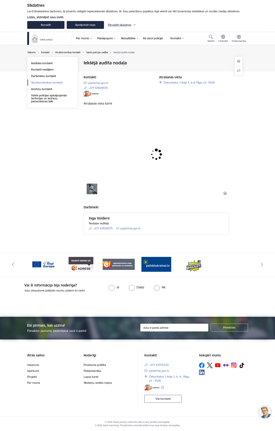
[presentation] (144, 303)
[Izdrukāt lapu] (239, 61)
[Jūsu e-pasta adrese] (174, 327)
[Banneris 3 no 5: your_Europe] (43, 264)
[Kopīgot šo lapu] (239, 70)
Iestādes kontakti (42, 63)
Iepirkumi (33, 371)
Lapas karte (91, 377)
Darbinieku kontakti (43, 76)
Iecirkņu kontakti (41, 89)
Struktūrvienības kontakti (47, 82)
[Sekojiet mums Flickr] (226, 365)
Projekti (32, 377)
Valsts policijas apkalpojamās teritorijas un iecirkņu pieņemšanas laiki (49, 98)
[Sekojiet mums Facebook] (202, 365)
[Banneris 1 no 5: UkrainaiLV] (156, 264)
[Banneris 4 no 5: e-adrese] (81, 264)
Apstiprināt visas (85, 25)
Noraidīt (46, 25)
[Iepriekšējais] (13, 264)
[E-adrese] (91, 94)
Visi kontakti (163, 398)
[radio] (114, 287)
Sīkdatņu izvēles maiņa (98, 382)
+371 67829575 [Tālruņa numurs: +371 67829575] (98, 88)
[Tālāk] (262, 264)
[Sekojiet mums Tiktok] (242, 365)
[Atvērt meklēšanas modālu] (211, 39)
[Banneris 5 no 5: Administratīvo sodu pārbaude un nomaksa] (119, 264)
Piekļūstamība (92, 371)
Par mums (33, 382)
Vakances (33, 365)
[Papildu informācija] (162, 387)
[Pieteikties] (229, 327)
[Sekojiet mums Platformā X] (210, 365)
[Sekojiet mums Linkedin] (202, 372)
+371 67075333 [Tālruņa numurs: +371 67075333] (159, 365)
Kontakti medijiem (42, 69)
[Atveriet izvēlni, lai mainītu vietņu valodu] (223, 39)
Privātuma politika (95, 365)
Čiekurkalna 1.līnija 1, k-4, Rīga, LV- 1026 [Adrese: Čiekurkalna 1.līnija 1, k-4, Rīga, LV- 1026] (189, 82)
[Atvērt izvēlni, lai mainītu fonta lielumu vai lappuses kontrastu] (239, 39)
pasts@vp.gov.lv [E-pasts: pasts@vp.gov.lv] (98, 83)
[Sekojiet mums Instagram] (234, 365)
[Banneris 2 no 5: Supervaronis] (194, 264)
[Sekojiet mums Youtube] (218, 365)
